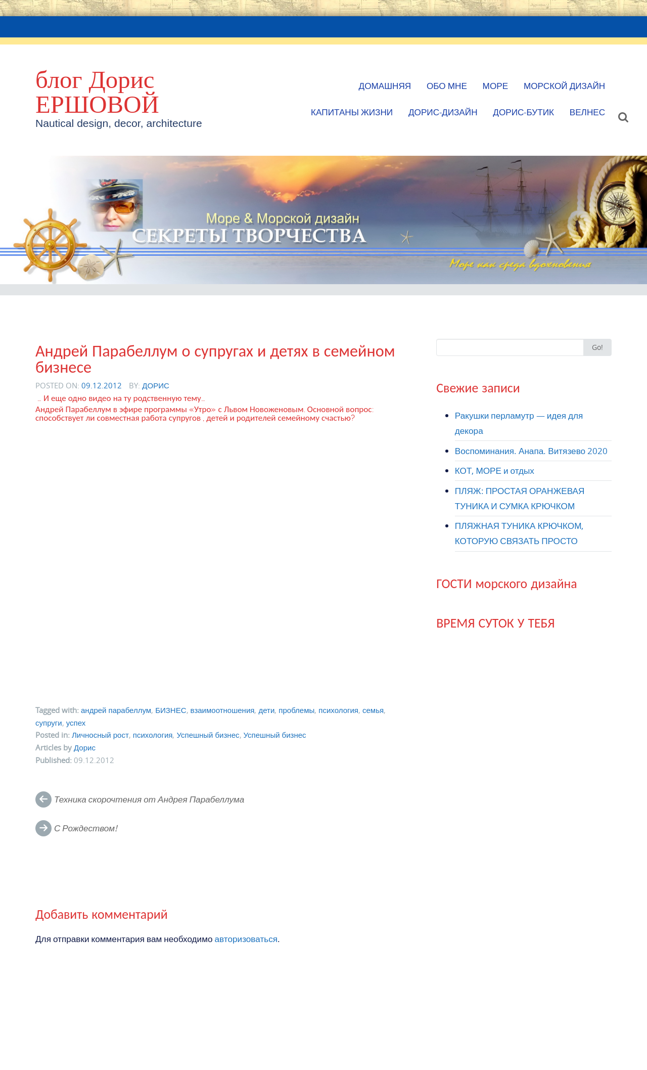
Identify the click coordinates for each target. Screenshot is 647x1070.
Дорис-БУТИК (523, 112)
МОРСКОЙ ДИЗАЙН (564, 86)
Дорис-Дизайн (443, 112)
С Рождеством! (85, 828)
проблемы (296, 710)
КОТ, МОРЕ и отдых (494, 470)
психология (338, 710)
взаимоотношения (223, 710)
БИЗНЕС (170, 710)
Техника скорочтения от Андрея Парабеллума (149, 799)
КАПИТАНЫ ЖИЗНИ (352, 112)
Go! (597, 347)
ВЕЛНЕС (587, 112)
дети (266, 710)
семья (373, 710)
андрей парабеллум (116, 710)
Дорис (155, 385)
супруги (48, 723)
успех (76, 723)
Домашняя (385, 86)
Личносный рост (100, 735)
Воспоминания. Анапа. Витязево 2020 (531, 451)
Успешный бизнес (207, 735)
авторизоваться (246, 939)
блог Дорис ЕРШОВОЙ (97, 92)
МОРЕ (496, 86)
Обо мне (447, 86)
